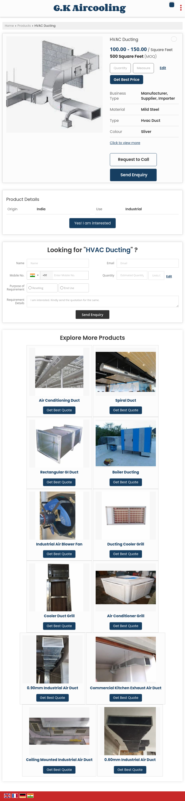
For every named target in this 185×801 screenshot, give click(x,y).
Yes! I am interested (92, 223)
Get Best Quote (59, 410)
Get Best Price (126, 79)
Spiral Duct (125, 400)
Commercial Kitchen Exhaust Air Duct (125, 687)
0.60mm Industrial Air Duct (130, 759)
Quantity (108, 275)
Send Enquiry (133, 175)
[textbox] (143, 68)
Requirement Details (15, 301)
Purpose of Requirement (15, 287)
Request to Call (133, 159)
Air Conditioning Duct (59, 400)
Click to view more (125, 142)
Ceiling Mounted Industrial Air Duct (59, 759)
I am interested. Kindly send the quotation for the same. (103, 301)
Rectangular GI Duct (59, 472)
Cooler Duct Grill (59, 615)
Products (24, 26)
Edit (163, 68)
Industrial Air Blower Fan (59, 544)
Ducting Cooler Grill (125, 544)
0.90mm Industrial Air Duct (52, 687)
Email (110, 263)
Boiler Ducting (125, 472)
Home (9, 26)
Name (20, 263)
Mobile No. (17, 275)
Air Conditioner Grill (125, 615)
